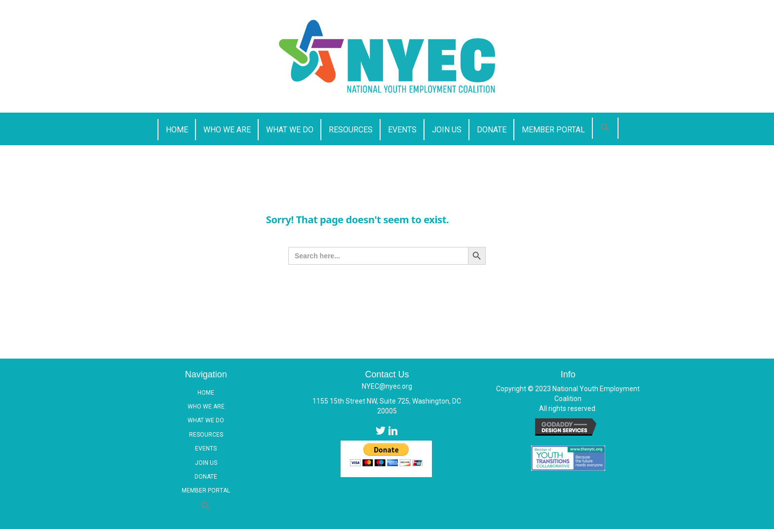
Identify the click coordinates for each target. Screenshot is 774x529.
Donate (205, 476)
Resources (206, 434)
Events (206, 448)
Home (205, 392)
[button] (605, 128)
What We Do (206, 420)
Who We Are (206, 406)
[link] (176, 129)
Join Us (206, 462)
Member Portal (206, 490)
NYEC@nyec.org (387, 386)
